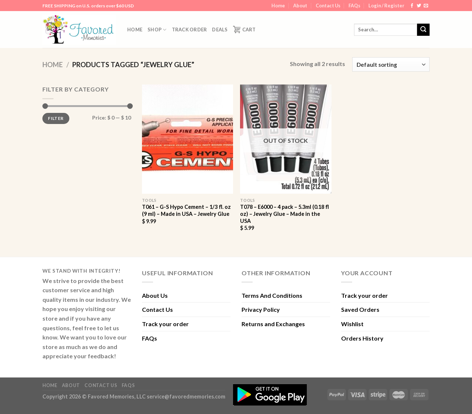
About (300, 5)
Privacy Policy (261, 309)
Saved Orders (360, 309)
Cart (244, 29)
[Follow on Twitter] (419, 5)
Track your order (165, 323)
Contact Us (328, 5)
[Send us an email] (426, 5)
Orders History (362, 338)
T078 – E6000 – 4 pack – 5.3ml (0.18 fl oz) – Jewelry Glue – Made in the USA (284, 214)
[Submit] (423, 30)
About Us (155, 295)
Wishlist (352, 323)
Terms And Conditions (272, 295)
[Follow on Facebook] (412, 5)
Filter (55, 118)
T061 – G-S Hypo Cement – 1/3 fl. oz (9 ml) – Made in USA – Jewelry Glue (186, 210)
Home (278, 5)
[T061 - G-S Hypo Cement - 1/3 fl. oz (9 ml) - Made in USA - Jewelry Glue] (187, 139)
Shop (157, 29)
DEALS (220, 29)
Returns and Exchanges (273, 323)
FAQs (354, 5)
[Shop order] (391, 64)
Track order (189, 29)
